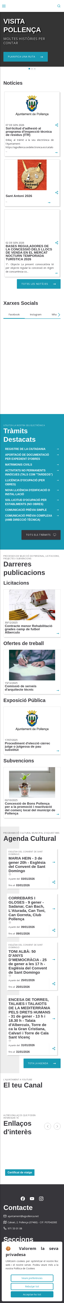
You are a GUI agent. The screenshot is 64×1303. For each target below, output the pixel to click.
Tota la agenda (38, 1063)
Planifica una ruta (21, 56)
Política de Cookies (24, 1268)
